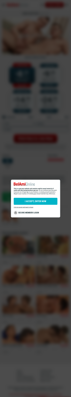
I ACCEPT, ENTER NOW (35, 201)
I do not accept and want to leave (23, 207)
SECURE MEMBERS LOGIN (28, 212)
